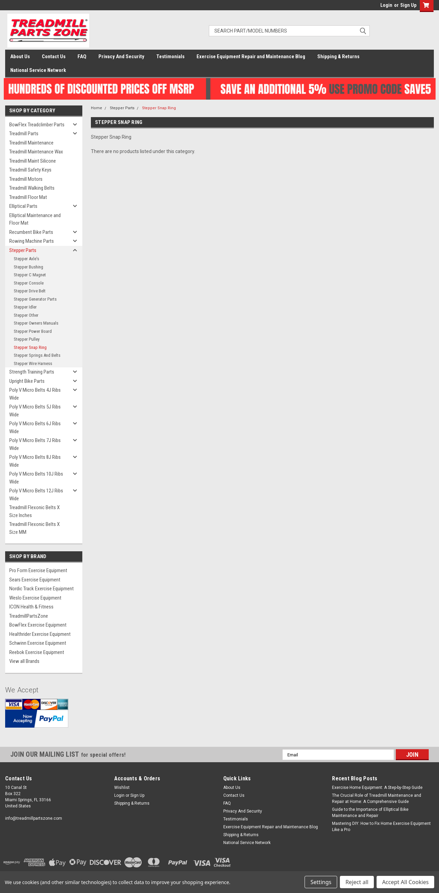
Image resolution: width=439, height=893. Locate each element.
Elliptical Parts (23, 206)
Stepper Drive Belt (30, 290)
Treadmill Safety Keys (30, 170)
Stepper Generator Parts (35, 299)
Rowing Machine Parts (31, 241)
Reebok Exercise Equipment (36, 652)
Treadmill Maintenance (31, 143)
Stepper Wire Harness (33, 363)
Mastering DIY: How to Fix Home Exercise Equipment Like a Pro (381, 826)
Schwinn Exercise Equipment (37, 643)
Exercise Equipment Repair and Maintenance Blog (251, 56)
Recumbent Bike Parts (31, 232)
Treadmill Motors (26, 179)
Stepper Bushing (28, 266)
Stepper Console (29, 283)
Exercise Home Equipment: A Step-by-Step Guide (377, 787)
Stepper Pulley (26, 339)
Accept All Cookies (405, 882)
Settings (320, 882)
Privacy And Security (121, 56)
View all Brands (24, 661)
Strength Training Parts (31, 372)
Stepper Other (26, 315)
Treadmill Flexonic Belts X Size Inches (34, 511)
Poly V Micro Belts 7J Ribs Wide (35, 444)
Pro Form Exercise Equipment (38, 570)
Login (386, 5)
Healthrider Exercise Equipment (40, 634)
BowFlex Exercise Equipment (38, 625)
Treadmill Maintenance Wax (36, 152)
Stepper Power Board (33, 331)
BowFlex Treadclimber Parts (36, 125)
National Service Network (38, 70)
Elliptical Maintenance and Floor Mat (35, 219)
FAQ (82, 56)
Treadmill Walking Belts (32, 188)
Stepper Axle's (26, 258)
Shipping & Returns (338, 56)
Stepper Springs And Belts (37, 355)
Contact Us (54, 56)
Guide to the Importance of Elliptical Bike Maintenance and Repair (370, 812)
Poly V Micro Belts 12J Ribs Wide (36, 495)
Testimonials (170, 56)
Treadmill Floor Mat (28, 197)
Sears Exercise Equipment (34, 580)
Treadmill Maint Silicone (32, 161)
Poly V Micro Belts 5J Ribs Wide (35, 411)
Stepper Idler (25, 307)
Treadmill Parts (23, 133)
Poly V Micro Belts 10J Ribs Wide (36, 478)
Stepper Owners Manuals (36, 323)
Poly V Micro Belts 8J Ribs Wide (35, 461)
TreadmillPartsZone (28, 616)
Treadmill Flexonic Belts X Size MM (34, 528)
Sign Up (408, 5)
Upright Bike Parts (27, 381)
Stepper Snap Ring (30, 347)
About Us (20, 56)
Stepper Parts (22, 250)
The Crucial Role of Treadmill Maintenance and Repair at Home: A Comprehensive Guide (376, 798)
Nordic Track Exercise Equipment (41, 589)
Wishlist (122, 787)
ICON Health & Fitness (31, 607)
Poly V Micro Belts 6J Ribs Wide (35, 427)
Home (96, 108)
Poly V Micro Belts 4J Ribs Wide (35, 394)
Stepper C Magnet (30, 274)
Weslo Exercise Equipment (35, 598)
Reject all (356, 882)
